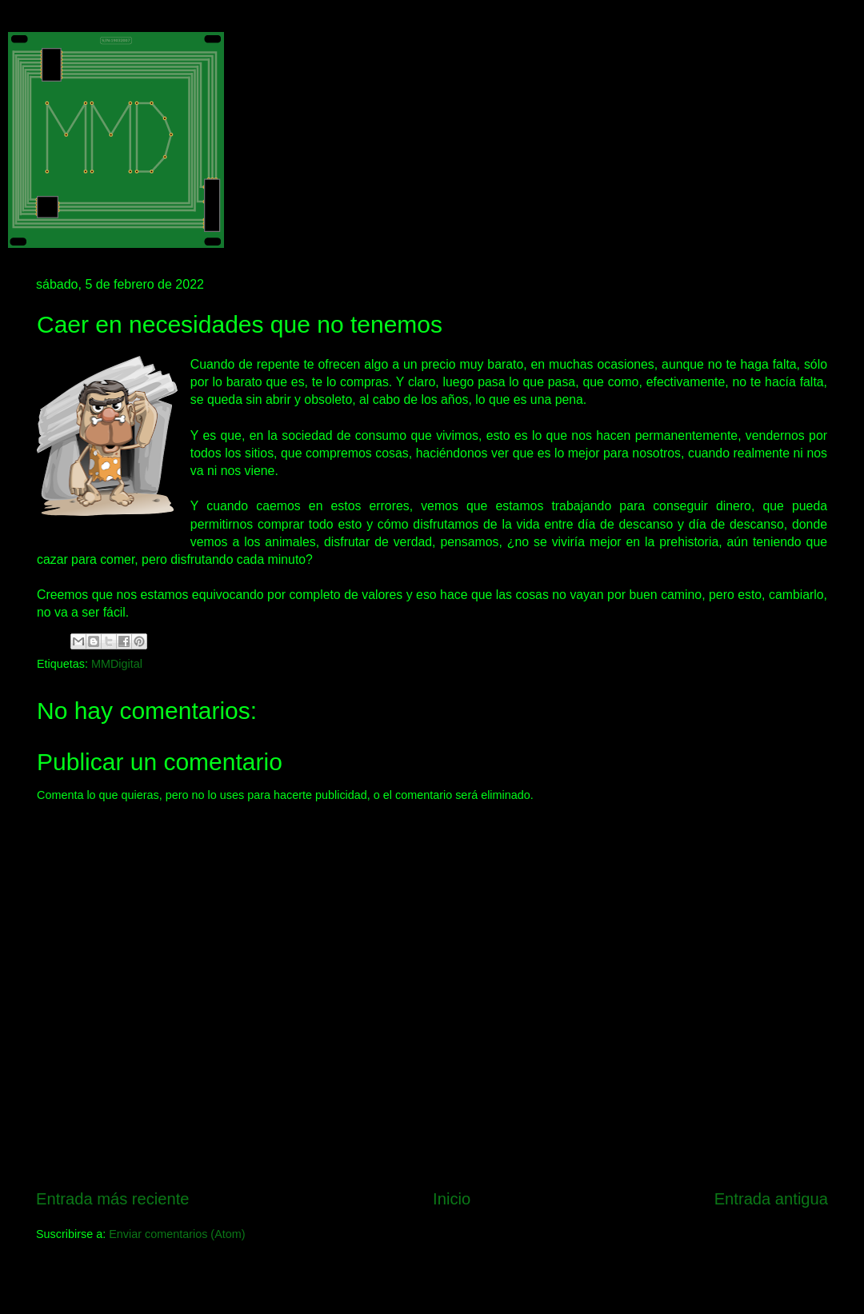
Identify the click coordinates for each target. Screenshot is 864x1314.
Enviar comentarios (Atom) (177, 1234)
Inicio (451, 1199)
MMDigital (116, 663)
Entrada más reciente (113, 1199)
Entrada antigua (771, 1199)
